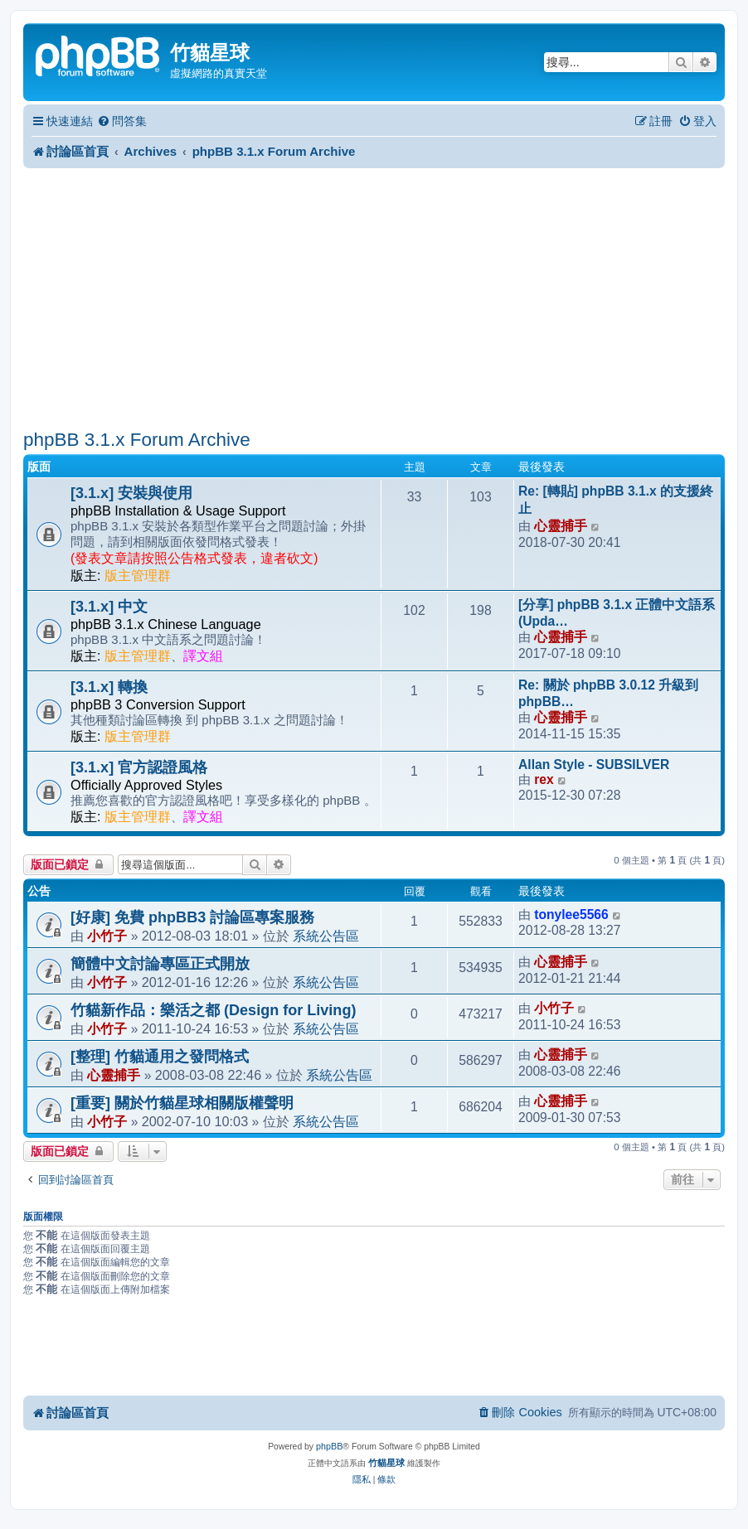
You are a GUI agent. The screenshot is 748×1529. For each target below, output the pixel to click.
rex (543, 779)
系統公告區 (326, 935)
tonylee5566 (571, 914)
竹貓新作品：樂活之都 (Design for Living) (213, 1010)
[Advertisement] (374, 299)
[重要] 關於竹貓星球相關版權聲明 (182, 1103)
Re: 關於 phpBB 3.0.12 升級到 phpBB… (608, 693)
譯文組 (203, 656)
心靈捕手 (560, 526)
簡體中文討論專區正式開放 (160, 964)
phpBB (329, 1446)
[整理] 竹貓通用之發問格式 (159, 1056)
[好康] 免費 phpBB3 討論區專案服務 (192, 917)
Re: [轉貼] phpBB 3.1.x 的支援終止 (615, 499)
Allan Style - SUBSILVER (593, 764)
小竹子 (107, 935)
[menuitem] (122, 121)
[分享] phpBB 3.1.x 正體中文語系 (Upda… (617, 613)
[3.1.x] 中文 (109, 606)
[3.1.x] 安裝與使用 (131, 493)
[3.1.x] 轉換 (109, 687)
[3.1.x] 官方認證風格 (138, 767)
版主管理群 (137, 576)
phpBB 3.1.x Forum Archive (136, 439)
